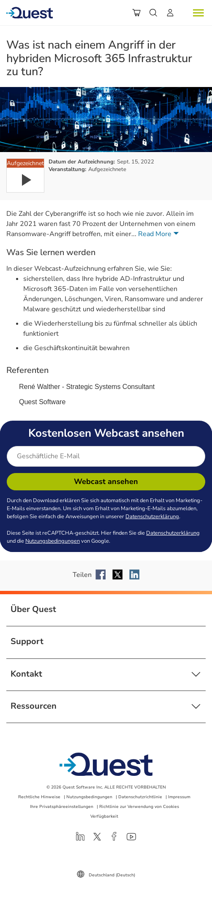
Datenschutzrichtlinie (140, 797)
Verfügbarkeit (104, 816)
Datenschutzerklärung (152, 516)
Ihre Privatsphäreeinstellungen (61, 807)
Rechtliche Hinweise (39, 797)
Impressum (179, 797)
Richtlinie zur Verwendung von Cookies (139, 807)
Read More (160, 234)
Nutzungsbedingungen (52, 541)
